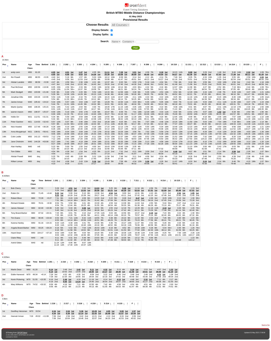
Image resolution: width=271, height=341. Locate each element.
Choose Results (97, 24)
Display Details (100, 30)
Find (135, 48)
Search (104, 41)
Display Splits (100, 34)
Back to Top (266, 325)
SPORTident (22, 333)
